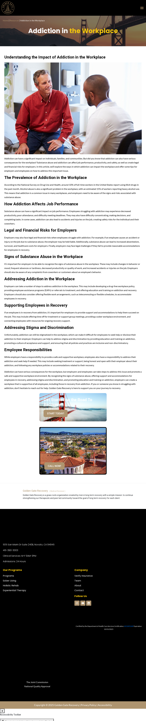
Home (5, 20)
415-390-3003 (10, 550)
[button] (142, 8)
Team (77, 580)
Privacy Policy (88, 659)
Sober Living (9, 580)
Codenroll (37, 717)
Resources (14, 20)
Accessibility (105, 659)
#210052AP (128, 626)
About (77, 585)
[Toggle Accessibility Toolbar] (2, 666)
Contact (79, 590)
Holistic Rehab (11, 585)
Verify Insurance (83, 575)
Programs (8, 575)
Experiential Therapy (14, 590)
